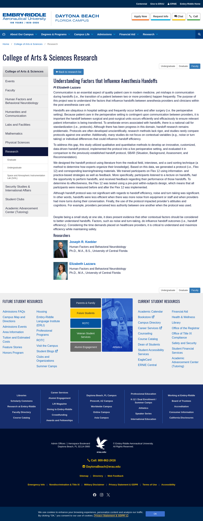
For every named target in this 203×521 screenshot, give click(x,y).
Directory (98, 476)
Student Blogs (47, 351)
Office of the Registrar (185, 328)
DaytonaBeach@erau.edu (101, 466)
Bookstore (146, 317)
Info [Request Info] (160, 16)
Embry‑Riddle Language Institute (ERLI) (48, 321)
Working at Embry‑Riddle (181, 395)
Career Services (150, 328)
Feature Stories (12, 347)
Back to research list (68, 71)
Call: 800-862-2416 (101, 460)
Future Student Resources (23, 301)
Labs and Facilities (17, 124)
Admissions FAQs (14, 311)
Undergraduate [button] (168, 66)
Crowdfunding (59, 414)
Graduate (11, 160)
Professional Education (143, 393)
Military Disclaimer (94, 484)
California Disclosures (181, 417)
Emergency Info (36, 484)
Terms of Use (150, 484)
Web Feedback (115, 476)
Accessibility (168, 484)
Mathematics (13, 133)
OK (155, 514)
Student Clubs (14, 199)
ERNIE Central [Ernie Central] (147, 364)
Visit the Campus (47, 345)
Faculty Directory (21, 412)
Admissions (106, 34)
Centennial (141, 4)
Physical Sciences (17, 142)
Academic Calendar (150, 311)
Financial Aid (128, 34)
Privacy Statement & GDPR (111, 515)
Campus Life (83, 34)
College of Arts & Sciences (28, 44)
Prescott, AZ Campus (101, 401)
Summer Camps (47, 366)
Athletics (143, 408)
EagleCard (144, 359)
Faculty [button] (194, 66)
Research (150, 34)
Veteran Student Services (85, 335)
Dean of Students (149, 344)
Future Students (86, 313)
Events (10, 81)
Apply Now (140, 16)
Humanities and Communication (15, 113)
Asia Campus (101, 417)
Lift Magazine (59, 403)
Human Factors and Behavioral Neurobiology (21, 101)
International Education (143, 419)
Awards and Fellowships (59, 420)
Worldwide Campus (101, 406)
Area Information (13, 332)
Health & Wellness (183, 317)
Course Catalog (148, 339)
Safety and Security (184, 343)
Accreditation (181, 406)
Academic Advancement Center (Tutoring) (21, 210)
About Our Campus (23, 34)
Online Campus (101, 412)
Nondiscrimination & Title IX (64, 484)
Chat (178, 16)
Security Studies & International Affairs (18, 188)
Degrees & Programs (55, 34)
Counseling (145, 333)
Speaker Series (143, 413)
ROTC (41, 340)
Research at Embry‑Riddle (21, 406)
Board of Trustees (181, 401)
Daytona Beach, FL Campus (101, 395)
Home (6, 44)
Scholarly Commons (22, 401)
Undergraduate (14, 167)
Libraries (21, 395)
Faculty (10, 90)
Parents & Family (85, 303)
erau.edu (101, 444)
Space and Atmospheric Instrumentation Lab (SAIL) (26, 176)
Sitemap (84, 476)
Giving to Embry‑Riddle (59, 409)
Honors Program (13, 352)
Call (193, 16)
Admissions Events (15, 326)
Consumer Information (181, 412)
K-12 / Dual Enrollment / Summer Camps (143, 401)
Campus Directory (149, 322)
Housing (42, 311)
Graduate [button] (183, 66)
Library (176, 322)
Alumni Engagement (85, 347)
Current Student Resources (159, 301)
